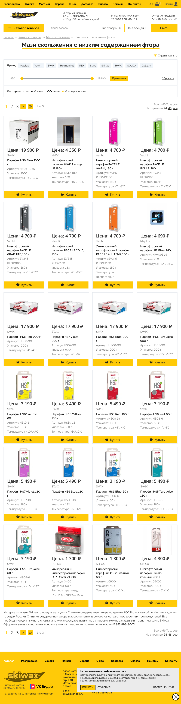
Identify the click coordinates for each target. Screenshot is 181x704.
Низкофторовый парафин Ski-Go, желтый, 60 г (112, 573)
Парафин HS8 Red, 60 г (156, 414)
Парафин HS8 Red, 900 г (24, 336)
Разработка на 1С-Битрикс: (28, 693)
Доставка (87, 4)
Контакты (134, 4)
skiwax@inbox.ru (73, 693)
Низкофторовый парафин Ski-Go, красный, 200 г (151, 573)
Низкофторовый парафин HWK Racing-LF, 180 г (67, 164)
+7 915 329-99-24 (164, 19)
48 (169, 108)
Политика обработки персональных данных (103, 680)
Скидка (29, 4)
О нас (72, 4)
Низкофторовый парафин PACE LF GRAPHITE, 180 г (19, 250)
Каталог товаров (30, 37)
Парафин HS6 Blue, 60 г (112, 491)
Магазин (44, 4)
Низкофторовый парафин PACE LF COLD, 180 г (68, 250)
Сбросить (168, 78)
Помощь (118, 4)
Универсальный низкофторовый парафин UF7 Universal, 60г (68, 573)
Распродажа (12, 4)
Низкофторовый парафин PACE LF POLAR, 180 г (152, 164)
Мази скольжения (58, 37)
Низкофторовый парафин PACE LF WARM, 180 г (107, 164)
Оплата (103, 4)
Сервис (59, 4)
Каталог (9, 660)
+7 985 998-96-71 (75, 16)
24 (165, 108)
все (175, 108)
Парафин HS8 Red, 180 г (112, 414)
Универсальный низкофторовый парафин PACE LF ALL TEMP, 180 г (112, 250)
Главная (9, 37)
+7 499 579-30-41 (124, 19)
